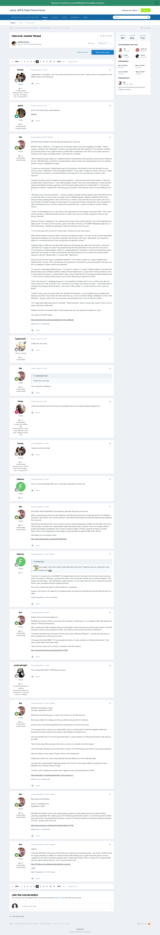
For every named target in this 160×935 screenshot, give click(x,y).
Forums (12, 23)
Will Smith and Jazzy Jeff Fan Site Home (25, 17)
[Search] (124, 17)
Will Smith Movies (35, 44)
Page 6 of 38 (73, 61)
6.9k (20, 420)
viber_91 (144, 49)
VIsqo (20, 401)
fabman (20, 479)
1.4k (21, 357)
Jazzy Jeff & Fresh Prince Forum (27, 10)
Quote (38, 83)
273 (21, 498)
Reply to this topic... (29, 906)
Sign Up (145, 10)
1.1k (21, 88)
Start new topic (82, 52)
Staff (20, 23)
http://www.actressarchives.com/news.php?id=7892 (49, 650)
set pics (34, 114)
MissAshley (24, 42)
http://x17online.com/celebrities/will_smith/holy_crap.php (50, 864)
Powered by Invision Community (80, 932)
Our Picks (55, 17)
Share (91, 43)
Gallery (85, 17)
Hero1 (143, 55)
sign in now (59, 898)
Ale (20, 137)
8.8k (20, 156)
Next (59, 61)
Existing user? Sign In (130, 10)
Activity (64, 17)
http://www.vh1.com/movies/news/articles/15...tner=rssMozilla (52, 320)
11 (54, 61)
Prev (17, 61)
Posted (39, 70)
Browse (45, 18)
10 (50, 61)
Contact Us (80, 929)
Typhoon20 (20, 339)
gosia (20, 105)
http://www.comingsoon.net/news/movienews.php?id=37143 (52, 825)
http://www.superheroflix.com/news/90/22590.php (49, 539)
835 (21, 124)
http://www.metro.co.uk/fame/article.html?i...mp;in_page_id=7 (52, 775)
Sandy (20, 70)
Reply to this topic (102, 52)
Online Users (30, 23)
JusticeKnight (20, 665)
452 (21, 684)
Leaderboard (75, 17)
